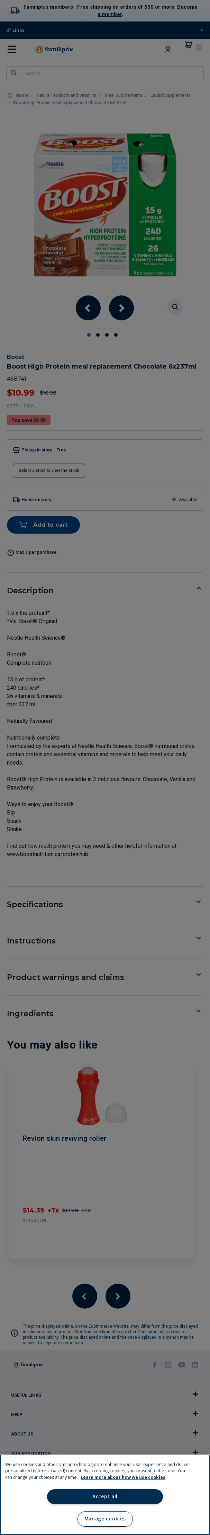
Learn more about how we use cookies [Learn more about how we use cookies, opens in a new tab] (123, 1477)
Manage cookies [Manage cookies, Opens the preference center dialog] (105, 1519)
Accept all (105, 1496)
